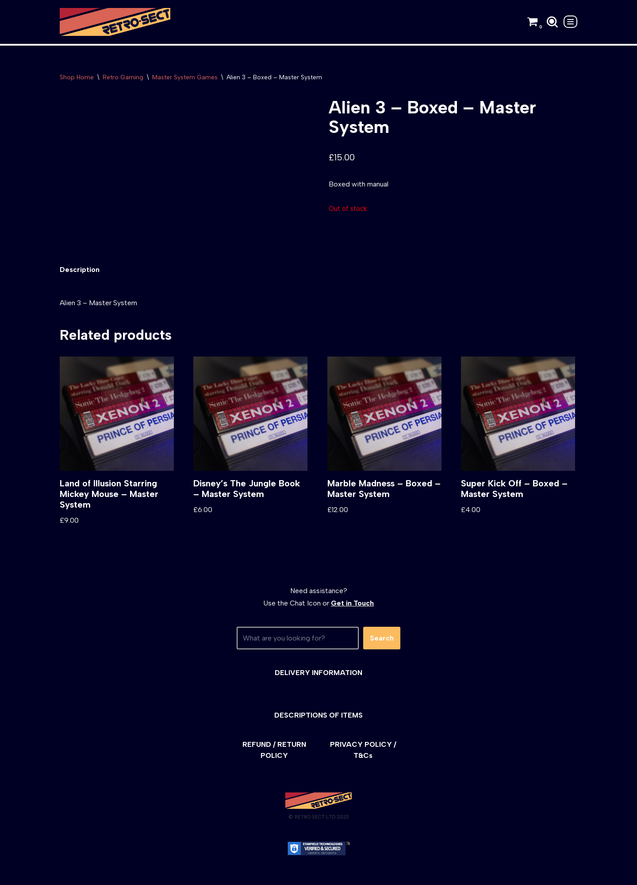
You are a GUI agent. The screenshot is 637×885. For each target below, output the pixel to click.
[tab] (80, 269)
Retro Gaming (123, 77)
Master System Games (185, 77)
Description (80, 269)
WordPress (139, 873)
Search (382, 638)
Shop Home (77, 77)
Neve (68, 873)
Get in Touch (352, 603)
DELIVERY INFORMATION (318, 672)
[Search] (552, 21)
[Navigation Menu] (570, 22)
